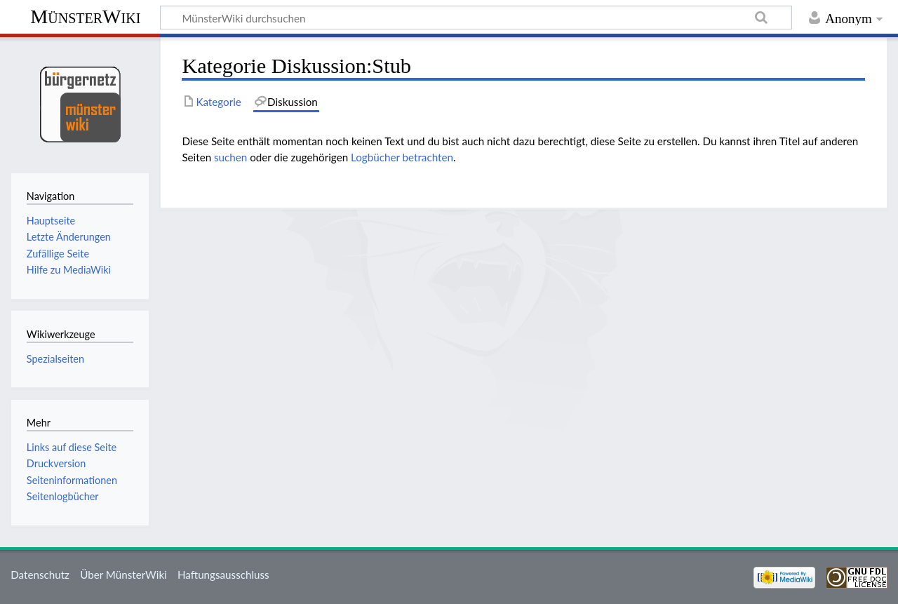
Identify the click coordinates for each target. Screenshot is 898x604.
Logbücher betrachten (402, 157)
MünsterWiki (85, 16)
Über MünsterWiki (123, 574)
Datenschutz (40, 574)
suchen (230, 157)
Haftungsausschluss (223, 574)
